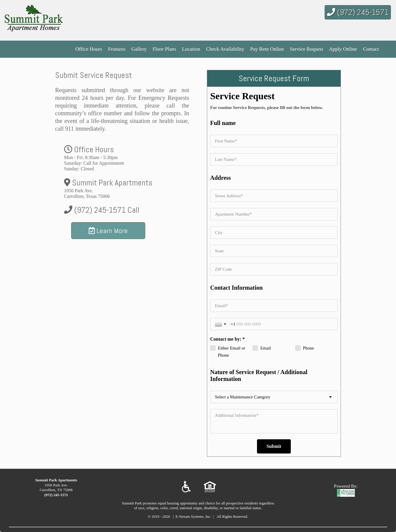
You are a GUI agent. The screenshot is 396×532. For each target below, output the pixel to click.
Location (191, 49)
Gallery (139, 49)
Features (116, 49)
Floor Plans (164, 49)
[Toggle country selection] (221, 324)
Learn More (108, 230)
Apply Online (343, 49)
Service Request (306, 49)
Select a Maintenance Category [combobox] (242, 397)
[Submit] (274, 446)
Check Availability (225, 49)
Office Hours (88, 49)
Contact (371, 49)
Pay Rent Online (267, 49)
